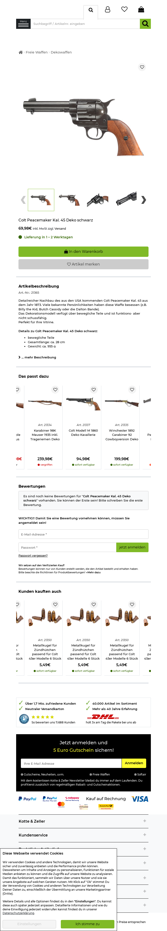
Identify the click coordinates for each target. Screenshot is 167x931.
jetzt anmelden (132, 543)
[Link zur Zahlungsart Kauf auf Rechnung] (106, 794)
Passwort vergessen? (33, 551)
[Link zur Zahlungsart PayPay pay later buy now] (50, 794)
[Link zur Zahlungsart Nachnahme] (105, 802)
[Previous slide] (23, 195)
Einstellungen (29, 924)
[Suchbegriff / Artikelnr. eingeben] (85, 26)
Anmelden (135, 758)
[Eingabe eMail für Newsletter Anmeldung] (71, 759)
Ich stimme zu (88, 924)
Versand (60, 224)
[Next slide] (143, 195)
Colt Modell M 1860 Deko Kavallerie (83, 428)
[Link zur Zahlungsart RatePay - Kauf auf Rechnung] (72, 794)
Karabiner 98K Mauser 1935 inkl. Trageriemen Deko (45, 430)
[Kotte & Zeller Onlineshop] (48, 10)
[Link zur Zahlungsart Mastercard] (61, 800)
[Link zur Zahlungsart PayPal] (27, 794)
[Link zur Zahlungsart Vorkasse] (83, 802)
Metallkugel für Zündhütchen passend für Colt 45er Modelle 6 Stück (45, 647)
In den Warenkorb (83, 247)
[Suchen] (145, 26)
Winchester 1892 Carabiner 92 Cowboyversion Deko (121, 430)
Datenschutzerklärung (18, 913)
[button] (41, 195)
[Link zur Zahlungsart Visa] (139, 794)
